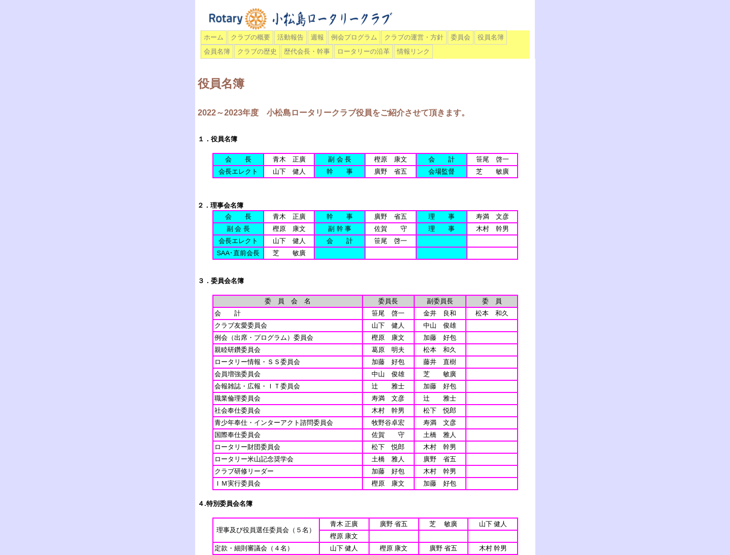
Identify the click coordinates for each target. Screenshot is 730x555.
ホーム (214, 37)
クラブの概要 (250, 37)
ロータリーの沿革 (363, 51)
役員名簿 (491, 37)
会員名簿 (217, 51)
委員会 (460, 37)
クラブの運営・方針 (414, 37)
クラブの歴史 (257, 51)
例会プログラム (354, 37)
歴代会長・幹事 (307, 51)
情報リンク (413, 51)
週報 (317, 37)
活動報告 (290, 37)
